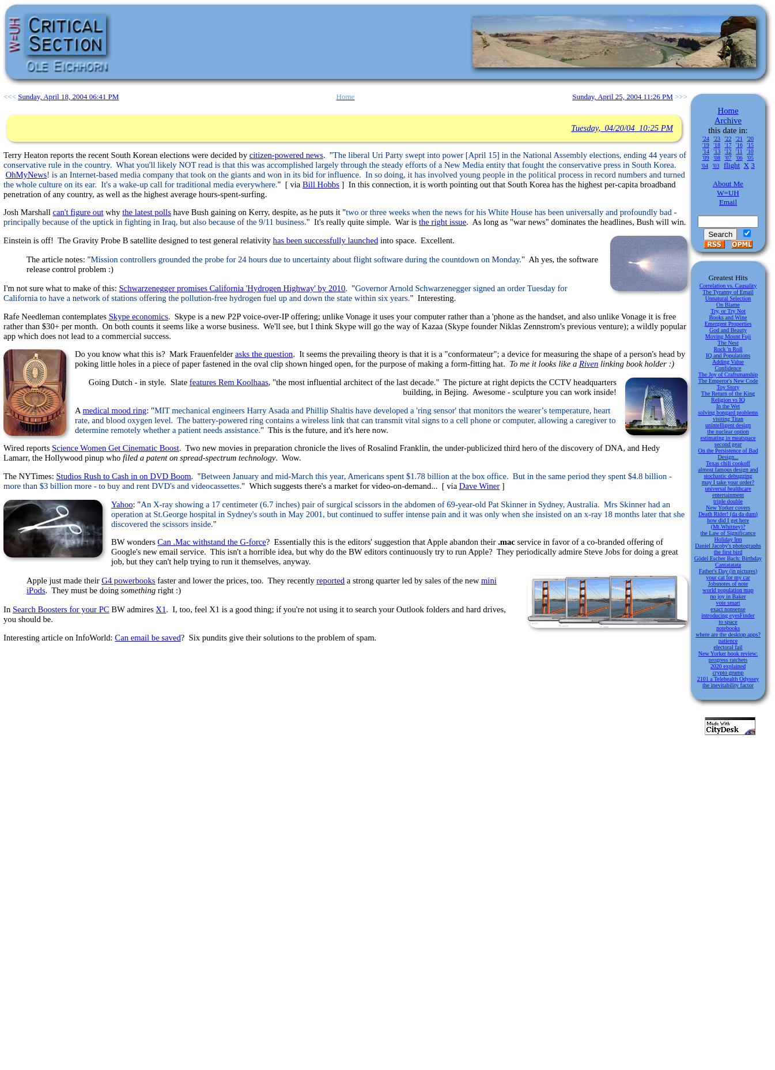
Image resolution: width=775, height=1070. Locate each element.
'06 (739, 158)
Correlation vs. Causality (728, 285)
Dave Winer (479, 486)
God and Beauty (728, 330)
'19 (705, 145)
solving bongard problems (728, 412)
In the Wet (728, 406)
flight (732, 165)
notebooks (728, 628)
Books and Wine (728, 317)
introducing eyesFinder (727, 615)
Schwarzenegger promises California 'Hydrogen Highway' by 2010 (232, 288)
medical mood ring (114, 410)
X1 (161, 609)
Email (728, 202)
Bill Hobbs (321, 184)
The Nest (727, 343)
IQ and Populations (728, 355)
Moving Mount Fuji (728, 336)
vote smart (728, 603)
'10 (750, 151)
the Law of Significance (728, 533)
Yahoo (122, 504)
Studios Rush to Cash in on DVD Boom (123, 476)
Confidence (727, 368)
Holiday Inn (728, 539)
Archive (728, 120)
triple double (728, 501)
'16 (739, 145)
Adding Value (728, 362)
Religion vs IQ (728, 400)
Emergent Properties (728, 324)
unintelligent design (728, 425)
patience (728, 641)
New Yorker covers (728, 507)
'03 (716, 166)
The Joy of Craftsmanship (728, 374)
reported (330, 580)
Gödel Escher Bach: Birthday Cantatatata (728, 561)
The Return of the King (728, 393)
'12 (728, 151)
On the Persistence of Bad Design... (728, 453)
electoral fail (727, 647)
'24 (705, 138)
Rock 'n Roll (727, 349)
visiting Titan (728, 419)
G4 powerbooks (128, 580)
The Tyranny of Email (727, 292)
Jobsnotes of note (728, 584)
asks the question (264, 354)
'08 (716, 158)
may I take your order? (728, 482)
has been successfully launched (326, 240)
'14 (705, 151)
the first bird (728, 552)
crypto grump (727, 672)
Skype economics (138, 316)
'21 (739, 138)
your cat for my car (728, 577)
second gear (728, 444)
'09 (705, 158)
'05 (750, 158)
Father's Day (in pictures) (728, 571)
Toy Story (728, 387)
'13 (716, 151)
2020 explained (728, 666)
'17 (728, 145)
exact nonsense (727, 609)
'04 (704, 166)
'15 (750, 145)
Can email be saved (147, 637)
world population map (727, 590)
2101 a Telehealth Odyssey (728, 679)
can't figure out (78, 212)
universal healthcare (728, 488)
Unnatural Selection (728, 298)
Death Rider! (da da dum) (728, 514)
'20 (750, 138)
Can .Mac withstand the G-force (211, 542)
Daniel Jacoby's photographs (728, 545)
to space (728, 622)
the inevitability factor (728, 685)
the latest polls (146, 212)
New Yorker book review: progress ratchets (728, 656)
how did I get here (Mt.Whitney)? (728, 523)
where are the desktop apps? (728, 634)
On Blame (728, 305)
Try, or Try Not (728, 311)
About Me (728, 183)
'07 (728, 158)
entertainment (728, 495)
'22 (728, 138)
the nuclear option (727, 431)
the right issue (442, 222)
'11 (739, 151)
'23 (716, 138)
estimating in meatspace (727, 438)
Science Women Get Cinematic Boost (115, 448)
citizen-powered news (286, 155)
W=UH (728, 193)
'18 (716, 145)
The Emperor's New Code (728, 381)
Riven (588, 363)
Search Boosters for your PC (61, 609)
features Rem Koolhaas (229, 382)
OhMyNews (26, 174)
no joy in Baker (728, 596)
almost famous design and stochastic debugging (728, 472)
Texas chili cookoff (728, 463)
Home (728, 110)
